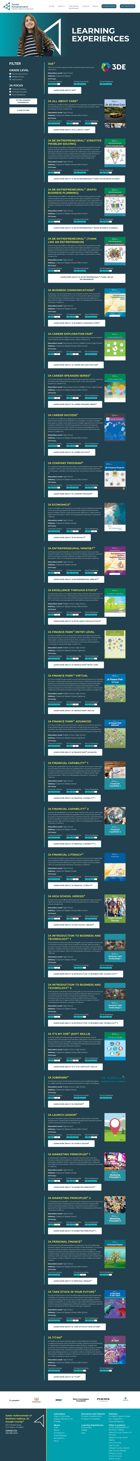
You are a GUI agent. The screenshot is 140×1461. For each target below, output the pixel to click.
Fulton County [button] (115, 1456)
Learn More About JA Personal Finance (72, 1281)
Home (51, 6)
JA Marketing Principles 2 (69, 1198)
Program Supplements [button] (91, 1416)
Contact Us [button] (11, 1430)
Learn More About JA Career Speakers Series (75, 404)
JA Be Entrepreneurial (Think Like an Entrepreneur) (72, 240)
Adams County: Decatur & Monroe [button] (120, 1433)
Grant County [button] (115, 1459)
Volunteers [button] (59, 1414)
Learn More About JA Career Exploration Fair (75, 365)
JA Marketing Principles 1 (69, 1154)
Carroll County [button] (115, 1443)
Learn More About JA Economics (69, 537)
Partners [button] (113, 1414)
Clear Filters (23, 110)
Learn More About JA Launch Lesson (71, 1143)
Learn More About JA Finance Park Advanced (75, 752)
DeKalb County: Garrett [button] (119, 1448)
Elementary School (20, 74)
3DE (51, 63)
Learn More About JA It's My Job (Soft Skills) (75, 1067)
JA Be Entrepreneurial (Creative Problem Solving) (75, 142)
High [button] (83, 1433)
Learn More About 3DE (64, 90)
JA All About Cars (63, 101)
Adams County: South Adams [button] (118, 1438)
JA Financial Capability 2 (68, 808)
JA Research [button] (59, 1433)
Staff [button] (56, 1428)
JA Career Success (63, 415)
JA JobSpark (58, 1077)
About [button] (57, 1425)
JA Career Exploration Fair (70, 333)
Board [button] (56, 1430)
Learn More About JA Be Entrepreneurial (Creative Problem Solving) (86, 179)
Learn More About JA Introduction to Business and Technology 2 (85, 1023)
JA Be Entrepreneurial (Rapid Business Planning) (72, 191)
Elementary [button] (86, 1428)
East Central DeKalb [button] (117, 1451)
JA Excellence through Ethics (73, 590)
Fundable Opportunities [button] (119, 1416)
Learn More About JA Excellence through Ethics (77, 621)
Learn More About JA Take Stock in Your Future (76, 1327)
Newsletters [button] (59, 1438)
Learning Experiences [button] (92, 1425)
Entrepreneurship (19, 92)
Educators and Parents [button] (93, 1414)
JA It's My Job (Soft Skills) (69, 1033)
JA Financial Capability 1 (68, 763)
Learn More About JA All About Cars (71, 130)
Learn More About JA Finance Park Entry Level (75, 665)
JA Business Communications (71, 290)
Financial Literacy (19, 89)
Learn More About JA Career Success (71, 452)
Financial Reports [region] (116, 1421)
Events (85, 6)
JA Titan (55, 1337)
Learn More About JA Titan (66, 1377)
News (95, 6)
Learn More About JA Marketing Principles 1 (74, 1187)
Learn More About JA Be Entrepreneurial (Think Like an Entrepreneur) (86, 278)
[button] (64, 6)
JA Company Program (65, 463)
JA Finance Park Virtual (68, 675)
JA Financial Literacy (65, 854)
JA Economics (59, 504)
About (61, 6)
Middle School (18, 77)
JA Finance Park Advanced (69, 721)
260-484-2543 (11, 1433)
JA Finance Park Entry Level (71, 632)
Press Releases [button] (60, 1436)
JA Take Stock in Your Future (72, 1291)
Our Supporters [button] (116, 1419)
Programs (74, 6)
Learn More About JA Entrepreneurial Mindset (76, 579)
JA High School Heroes (66, 896)
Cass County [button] (114, 1445)
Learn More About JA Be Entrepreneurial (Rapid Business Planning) (85, 228)
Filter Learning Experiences (23, 101)
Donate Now (109, 6)
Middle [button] (84, 1430)
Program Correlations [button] (90, 1419)
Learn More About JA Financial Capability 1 (74, 798)
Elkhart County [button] (115, 1453)
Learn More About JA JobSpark (68, 1104)
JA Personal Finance (65, 1241)
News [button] (56, 1441)
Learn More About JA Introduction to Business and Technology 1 (85, 974)
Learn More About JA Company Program (72, 494)
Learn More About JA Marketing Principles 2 (74, 1231)
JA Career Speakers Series (69, 375)
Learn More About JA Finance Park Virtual (74, 711)
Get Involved (127, 6)
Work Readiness (18, 95)
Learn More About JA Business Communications (76, 323)
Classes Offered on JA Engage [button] (63, 1420)
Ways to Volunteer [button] (62, 1416)
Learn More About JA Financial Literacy (72, 885)
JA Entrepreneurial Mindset (71, 548)
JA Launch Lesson (62, 1114)
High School (17, 79)
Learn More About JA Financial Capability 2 (74, 844)
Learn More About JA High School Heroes (73, 925)
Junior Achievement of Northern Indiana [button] (119, 1428)
